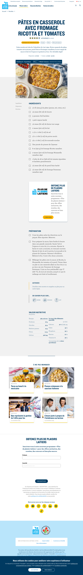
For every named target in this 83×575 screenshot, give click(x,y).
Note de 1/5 (30, 38)
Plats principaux (57, 42)
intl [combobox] (78, 1)
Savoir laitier (45, 541)
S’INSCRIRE (48, 217)
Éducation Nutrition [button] (41, 6)
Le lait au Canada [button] (16, 6)
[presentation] (41, 473)
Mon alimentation (41, 543)
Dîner (48, 42)
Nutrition (18, 109)
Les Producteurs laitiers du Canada (5, 5)
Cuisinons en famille (59, 541)
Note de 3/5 (35, 38)
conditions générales (61, 565)
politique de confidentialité (38, 496)
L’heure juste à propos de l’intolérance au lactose (54, 417)
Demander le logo (38, 1)
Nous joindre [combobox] (47, 1)
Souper (43, 42)
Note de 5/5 (39, 38)
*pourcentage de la (56, 341)
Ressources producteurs (27, 1)
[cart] (76, 6)
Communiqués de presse (59, 1)
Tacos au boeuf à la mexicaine (18, 387)
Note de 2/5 (32, 38)
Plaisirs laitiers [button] (29, 6)
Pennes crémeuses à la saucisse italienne (54, 387)
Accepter (34, 569)
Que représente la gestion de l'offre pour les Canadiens (21, 418)
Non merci (48, 569)
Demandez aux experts (15, 1)
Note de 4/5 (37, 38)
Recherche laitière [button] (56, 6)
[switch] (47, 62)
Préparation (19, 106)
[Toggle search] (80, 6)
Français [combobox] (71, 1)
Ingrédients (19, 103)
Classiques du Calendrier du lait (30, 42)
